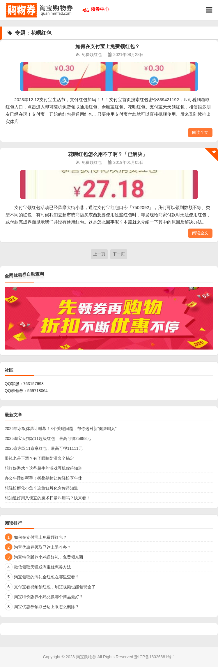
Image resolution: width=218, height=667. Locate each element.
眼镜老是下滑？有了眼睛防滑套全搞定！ (41, 458)
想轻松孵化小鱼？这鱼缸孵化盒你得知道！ (43, 488)
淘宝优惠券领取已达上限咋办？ (42, 547)
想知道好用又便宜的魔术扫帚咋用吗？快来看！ (47, 498)
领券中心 (100, 9)
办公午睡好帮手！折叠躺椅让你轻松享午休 (43, 478)
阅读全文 (200, 132)
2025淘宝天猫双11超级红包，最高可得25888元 (48, 438)
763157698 (33, 383)
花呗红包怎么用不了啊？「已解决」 (107, 154)
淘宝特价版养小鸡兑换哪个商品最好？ (48, 596)
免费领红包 (91, 54)
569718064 (37, 390)
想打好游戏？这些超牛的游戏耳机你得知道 (43, 468)
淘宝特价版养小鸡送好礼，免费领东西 (48, 557)
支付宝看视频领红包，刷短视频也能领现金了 (54, 586)
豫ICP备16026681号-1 (154, 656)
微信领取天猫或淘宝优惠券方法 (42, 567)
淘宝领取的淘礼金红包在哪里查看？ (46, 577)
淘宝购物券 (86, 656)
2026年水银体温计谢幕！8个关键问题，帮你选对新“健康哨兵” (60, 428)
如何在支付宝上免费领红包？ (107, 46)
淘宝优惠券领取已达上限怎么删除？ (46, 606)
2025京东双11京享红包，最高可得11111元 (44, 448)
